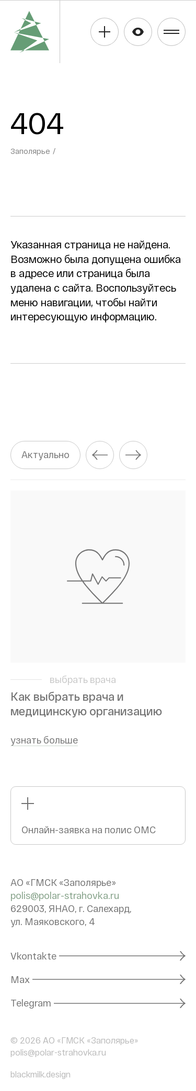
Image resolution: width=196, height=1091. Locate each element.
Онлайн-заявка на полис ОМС (88, 829)
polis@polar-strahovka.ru (64, 895)
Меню (171, 32)
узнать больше (44, 740)
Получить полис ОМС (104, 32)
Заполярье (30, 151)
